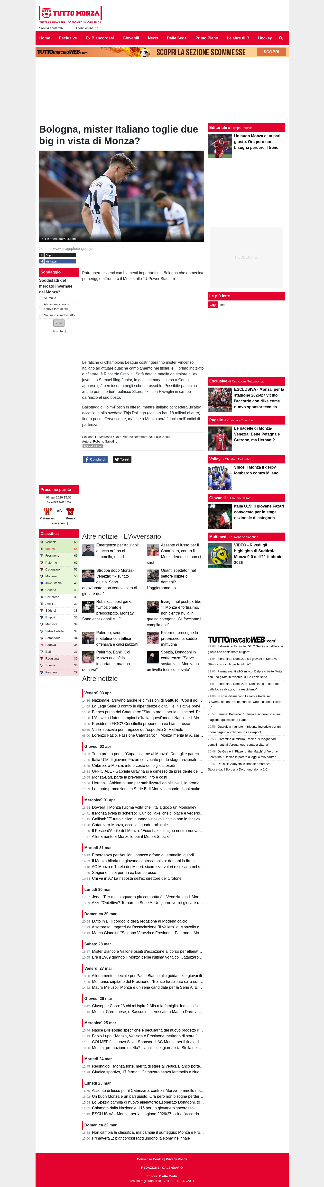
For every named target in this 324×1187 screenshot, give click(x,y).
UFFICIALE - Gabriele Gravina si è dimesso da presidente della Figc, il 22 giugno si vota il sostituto (177, 771)
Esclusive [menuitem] (68, 38)
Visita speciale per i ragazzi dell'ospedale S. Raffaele (137, 729)
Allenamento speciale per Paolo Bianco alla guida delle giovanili (147, 976)
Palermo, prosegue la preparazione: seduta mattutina (179, 638)
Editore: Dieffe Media (162, 1176)
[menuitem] (281, 38)
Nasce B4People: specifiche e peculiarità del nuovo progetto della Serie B (155, 1030)
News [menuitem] (153, 38)
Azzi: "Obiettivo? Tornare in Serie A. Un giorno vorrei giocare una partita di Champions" (167, 903)
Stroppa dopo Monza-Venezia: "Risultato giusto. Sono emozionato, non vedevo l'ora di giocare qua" (109, 582)
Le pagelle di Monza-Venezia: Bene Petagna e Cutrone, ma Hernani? (257, 434)
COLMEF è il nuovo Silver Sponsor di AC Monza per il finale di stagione (153, 1042)
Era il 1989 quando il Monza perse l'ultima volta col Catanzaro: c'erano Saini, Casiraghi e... (170, 957)
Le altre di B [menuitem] (238, 38)
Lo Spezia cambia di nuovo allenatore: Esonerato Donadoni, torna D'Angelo (157, 1102)
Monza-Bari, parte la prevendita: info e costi (129, 777)
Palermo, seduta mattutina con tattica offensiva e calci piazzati (117, 638)
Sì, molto (50, 298)
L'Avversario (103, 437)
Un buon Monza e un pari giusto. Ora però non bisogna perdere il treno (153, 1096)
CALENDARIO (172, 1167)
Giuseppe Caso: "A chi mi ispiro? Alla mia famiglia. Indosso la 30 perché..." (156, 1006)
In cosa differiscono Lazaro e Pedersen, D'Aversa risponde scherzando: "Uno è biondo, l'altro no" (244, 701)
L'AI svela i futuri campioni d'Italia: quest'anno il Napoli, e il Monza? (149, 718)
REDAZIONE (150, 1167)
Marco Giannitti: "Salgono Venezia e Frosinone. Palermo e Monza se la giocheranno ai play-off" (174, 933)
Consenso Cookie (150, 1159)
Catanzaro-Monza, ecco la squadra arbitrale (130, 825)
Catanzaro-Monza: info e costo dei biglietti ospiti (133, 765)
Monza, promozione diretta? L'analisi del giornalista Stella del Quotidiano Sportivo (162, 1048)
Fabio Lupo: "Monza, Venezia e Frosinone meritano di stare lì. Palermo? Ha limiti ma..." (167, 1036)
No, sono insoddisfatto (59, 315)
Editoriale (218, 128)
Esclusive (218, 381)
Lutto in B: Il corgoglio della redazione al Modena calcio (139, 921)
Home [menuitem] (44, 38)
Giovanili (217, 498)
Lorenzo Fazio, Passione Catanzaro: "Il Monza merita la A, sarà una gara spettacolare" (166, 735)
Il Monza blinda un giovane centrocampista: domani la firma (143, 861)
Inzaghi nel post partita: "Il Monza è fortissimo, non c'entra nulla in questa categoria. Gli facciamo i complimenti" (174, 613)
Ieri (222, 305)
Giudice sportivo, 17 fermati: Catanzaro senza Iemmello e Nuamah (149, 1072)
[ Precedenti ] (59, 523)
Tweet (122, 459)
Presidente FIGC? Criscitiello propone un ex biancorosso (141, 724)
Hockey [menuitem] (265, 38)
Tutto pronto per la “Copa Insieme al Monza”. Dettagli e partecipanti (150, 754)
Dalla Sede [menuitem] (177, 38)
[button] (59, 323)
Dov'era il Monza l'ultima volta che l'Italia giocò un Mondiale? (144, 807)
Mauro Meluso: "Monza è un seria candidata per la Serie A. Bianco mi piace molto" (163, 987)
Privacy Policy (176, 1159)
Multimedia (219, 537)
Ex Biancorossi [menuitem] (100, 38)
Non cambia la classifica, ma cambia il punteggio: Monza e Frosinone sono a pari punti (166, 1132)
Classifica (50, 534)
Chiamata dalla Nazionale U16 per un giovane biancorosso (143, 1108)
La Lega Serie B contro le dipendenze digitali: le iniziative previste (148, 706)
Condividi (95, 459)
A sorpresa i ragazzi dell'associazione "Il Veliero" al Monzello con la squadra (157, 927)
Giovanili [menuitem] (131, 38)
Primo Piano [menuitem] (206, 38)
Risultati (59, 331)
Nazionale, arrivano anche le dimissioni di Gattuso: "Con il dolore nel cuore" (157, 700)
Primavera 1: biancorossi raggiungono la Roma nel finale (141, 1138)
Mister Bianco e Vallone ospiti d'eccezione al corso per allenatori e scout (154, 951)
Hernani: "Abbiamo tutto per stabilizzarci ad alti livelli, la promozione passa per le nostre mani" (173, 783)
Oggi (213, 305)
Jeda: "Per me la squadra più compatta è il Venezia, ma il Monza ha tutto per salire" (164, 897)
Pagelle (216, 420)
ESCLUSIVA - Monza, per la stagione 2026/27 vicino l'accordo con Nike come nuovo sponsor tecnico (179, 1114)
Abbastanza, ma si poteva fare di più (56, 306)
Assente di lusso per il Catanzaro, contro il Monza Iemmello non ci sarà (153, 1090)
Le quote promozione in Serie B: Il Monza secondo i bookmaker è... (150, 789)
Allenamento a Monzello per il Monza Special (130, 836)
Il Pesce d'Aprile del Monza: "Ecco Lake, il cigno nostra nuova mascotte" (154, 831)
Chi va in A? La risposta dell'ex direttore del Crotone (137, 878)
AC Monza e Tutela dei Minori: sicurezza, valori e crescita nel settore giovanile (159, 867)
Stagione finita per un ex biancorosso (124, 872)
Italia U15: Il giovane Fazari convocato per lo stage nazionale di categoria (155, 760)
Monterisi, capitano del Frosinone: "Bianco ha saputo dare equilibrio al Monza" (159, 981)
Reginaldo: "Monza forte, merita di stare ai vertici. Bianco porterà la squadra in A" (161, 1066)
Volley (215, 459)
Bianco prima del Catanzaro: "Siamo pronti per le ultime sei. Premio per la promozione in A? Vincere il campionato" (191, 712)
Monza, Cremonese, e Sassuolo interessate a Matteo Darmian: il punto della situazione (167, 1012)
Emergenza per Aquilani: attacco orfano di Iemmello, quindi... (117, 551)
